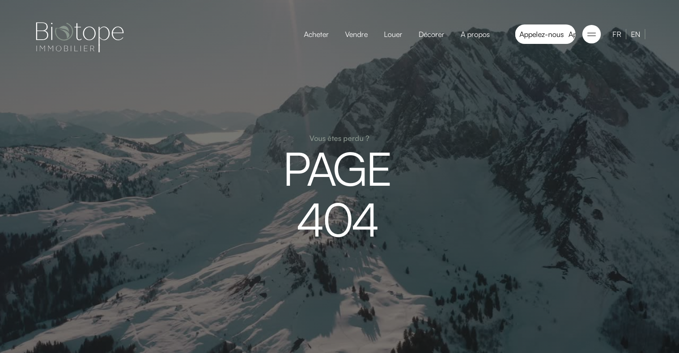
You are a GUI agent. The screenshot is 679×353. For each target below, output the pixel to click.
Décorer (431, 34)
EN (635, 34)
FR (616, 34)
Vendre (356, 34)
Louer (393, 34)
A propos (475, 34)
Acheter (316, 34)
